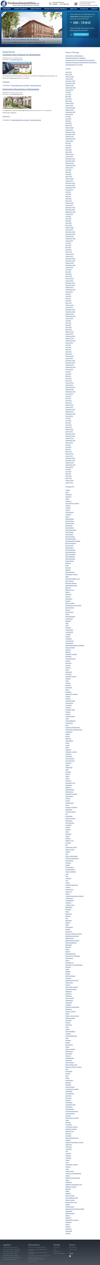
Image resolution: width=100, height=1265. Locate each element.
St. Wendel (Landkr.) (71, 1127)
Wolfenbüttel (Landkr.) (72, 1220)
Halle (67, 769)
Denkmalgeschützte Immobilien (74, 645)
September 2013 (70, 391)
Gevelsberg (68, 732)
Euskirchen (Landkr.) (71, 694)
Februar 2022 (69, 178)
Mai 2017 (68, 298)
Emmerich (68, 674)
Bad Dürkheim (69, 528)
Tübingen (68, 1155)
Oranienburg (69, 1000)
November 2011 (70, 436)
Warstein (68, 1189)
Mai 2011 (68, 449)
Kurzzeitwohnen (70, 869)
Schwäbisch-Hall (70, 1104)
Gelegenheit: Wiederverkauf (73, 729)
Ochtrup (67, 985)
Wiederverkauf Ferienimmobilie (74, 1209)
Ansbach (68, 508)
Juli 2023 (68, 143)
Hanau (67, 778)
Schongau (68, 1098)
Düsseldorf (68, 672)
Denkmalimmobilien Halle (10, 1259)
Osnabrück (68, 1002)
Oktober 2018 (69, 263)
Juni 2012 (68, 420)
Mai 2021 (68, 196)
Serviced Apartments (71, 1111)
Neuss (67, 960)
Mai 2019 (68, 247)
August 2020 (69, 214)
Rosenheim (68, 1071)
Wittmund (68, 1218)
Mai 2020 (68, 221)
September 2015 (70, 340)
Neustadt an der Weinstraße (73, 965)
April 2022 (68, 174)
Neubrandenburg (70, 954)
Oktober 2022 (69, 163)
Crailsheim (68, 639)
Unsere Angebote (20, 8)
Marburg (68, 916)
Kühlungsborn (69, 867)
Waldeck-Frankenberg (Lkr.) (73, 1184)
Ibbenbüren (68, 820)
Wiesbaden (68, 1211)
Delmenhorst (69, 643)
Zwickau (67, 1233)
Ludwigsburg (69, 898)
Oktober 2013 (69, 389)
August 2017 (69, 292)
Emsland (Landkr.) (70, 676)
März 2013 (68, 403)
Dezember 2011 (70, 434)
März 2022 (68, 176)
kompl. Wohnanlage (71, 856)
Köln (66, 854)
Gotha (67, 747)
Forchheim (68, 705)
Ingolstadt (68, 825)
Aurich (67, 516)
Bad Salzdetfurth (70, 552)
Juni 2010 (68, 471)
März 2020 (68, 225)
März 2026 (68, 74)
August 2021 (69, 190)
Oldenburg (68, 996)
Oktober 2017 (69, 287)
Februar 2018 (69, 278)
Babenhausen (69, 519)
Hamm (67, 776)
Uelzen (67, 1160)
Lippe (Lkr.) (68, 891)
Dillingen (68, 652)
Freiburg (68, 714)
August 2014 (69, 369)
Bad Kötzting (69, 534)
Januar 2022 (69, 181)
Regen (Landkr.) (70, 1049)
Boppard (68, 601)
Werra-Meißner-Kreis (71, 1198)
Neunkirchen (69, 958)
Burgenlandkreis (70, 616)
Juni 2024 (68, 119)
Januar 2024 (69, 130)
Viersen (67, 1175)
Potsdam (68, 1033)
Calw (66, 623)
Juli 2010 (68, 469)
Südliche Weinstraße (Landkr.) (74, 1142)
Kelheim (67, 838)
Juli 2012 (68, 418)
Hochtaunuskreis (70, 812)
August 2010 (69, 467)
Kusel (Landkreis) (70, 871)
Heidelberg (68, 785)
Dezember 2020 (70, 207)
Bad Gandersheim (70, 530)
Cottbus (67, 636)
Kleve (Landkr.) (70, 849)
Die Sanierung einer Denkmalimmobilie (38, 1256)
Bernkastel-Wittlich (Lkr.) (72, 579)
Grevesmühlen (69, 758)
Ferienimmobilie (70, 701)
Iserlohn (67, 827)
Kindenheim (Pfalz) (71, 847)
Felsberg (68, 698)
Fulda (67, 718)
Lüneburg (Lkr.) (70, 905)
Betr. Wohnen (69, 581)
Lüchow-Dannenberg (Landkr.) (74, 896)
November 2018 (70, 261)
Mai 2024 (68, 121)
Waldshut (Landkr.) (71, 1187)
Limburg (67, 887)
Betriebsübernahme (71, 585)
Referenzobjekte (32, 1261)
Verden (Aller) (69, 1171)
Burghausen (69, 619)
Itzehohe (68, 829)
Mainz (67, 911)
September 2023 (70, 138)
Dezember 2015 (70, 336)
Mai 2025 (68, 96)
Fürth (67, 725)
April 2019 (68, 249)
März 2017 (68, 303)
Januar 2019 (69, 256)
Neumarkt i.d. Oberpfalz (72, 956)
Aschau (67, 510)
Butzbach (68, 621)
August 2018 (69, 267)
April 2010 (68, 476)
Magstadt (68, 909)
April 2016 (68, 327)
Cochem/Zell (69, 632)
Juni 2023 (68, 145)
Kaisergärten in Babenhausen (74, 56)
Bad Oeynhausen (70, 543)
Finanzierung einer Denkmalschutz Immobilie (37, 1253)
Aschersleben (69, 512)
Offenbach (68, 991)
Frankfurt (68, 707)
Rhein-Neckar (69, 1062)
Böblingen (68, 594)
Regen (67, 1047)
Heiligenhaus (69, 792)
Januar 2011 (69, 456)
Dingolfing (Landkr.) (71, 654)
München (68, 947)
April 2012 (68, 425)
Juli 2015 (68, 345)
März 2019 (68, 252)
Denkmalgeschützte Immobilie (20, 85)
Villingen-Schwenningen (72, 1178)
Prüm (67, 1038)
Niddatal (67, 971)
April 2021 (68, 198)
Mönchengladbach (70, 942)
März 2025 (68, 101)
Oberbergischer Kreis (71, 980)
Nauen (67, 949)
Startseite (7, 8)
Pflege (67, 1013)
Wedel (67, 1191)
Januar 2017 (69, 307)
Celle (67, 625)
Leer (66, 880)
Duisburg (68, 667)
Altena (67, 499)
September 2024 (70, 112)
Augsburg (68, 514)
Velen (67, 1169)
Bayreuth (68, 568)
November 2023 (70, 134)
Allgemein (68, 497)
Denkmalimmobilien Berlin (10, 1253)
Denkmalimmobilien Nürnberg (11, 1251)
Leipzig (67, 883)
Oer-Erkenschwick (70, 989)
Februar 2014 (69, 383)
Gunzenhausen (70, 761)
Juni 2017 (68, 296)
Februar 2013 (69, 405)
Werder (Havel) (70, 1195)
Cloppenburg (69, 630)
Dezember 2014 (70, 360)
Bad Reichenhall (70, 550)
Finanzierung (69, 703)
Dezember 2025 (70, 81)
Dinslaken (68, 656)
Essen (67, 690)
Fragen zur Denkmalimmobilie (55, 8)
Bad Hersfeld (69, 532)
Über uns (73, 8)
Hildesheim (68, 809)
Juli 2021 (68, 192)
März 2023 (68, 152)
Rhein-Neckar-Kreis (71, 1065)
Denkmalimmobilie (35, 85)
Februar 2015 (69, 356)
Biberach (68, 587)
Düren (67, 670)
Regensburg (69, 1051)
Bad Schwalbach (70, 554)
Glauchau (68, 738)
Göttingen (68, 749)
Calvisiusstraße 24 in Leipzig (74, 64)
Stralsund (68, 1133)
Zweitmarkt (68, 1231)
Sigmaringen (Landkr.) (72, 1118)
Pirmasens (68, 1025)
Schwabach (68, 1102)
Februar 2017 (69, 305)
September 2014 (70, 367)
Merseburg (68, 931)
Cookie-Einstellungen (59, 1253)
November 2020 (70, 209)
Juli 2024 (68, 116)
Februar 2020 (69, 227)
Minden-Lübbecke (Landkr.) (73, 934)
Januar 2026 (69, 79)
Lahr (66, 876)
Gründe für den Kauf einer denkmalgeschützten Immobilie (36, 1258)
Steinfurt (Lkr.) (69, 1131)
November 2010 (70, 460)
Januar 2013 (69, 407)
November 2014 (70, 363)
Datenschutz (57, 1251)
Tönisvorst (68, 1147)
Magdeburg (68, 907)
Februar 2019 (69, 254)
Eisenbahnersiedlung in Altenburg (75, 58)
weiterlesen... (7, 82)
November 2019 (70, 234)
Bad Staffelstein (70, 556)
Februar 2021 (69, 203)
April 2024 (68, 123)
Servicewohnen (70, 1113)
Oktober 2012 (69, 411)
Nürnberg (68, 978)
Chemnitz (68, 627)
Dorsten (67, 661)
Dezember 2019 (70, 232)
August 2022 (69, 167)
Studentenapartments (71, 1138)
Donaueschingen (70, 658)
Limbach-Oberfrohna (71, 885)
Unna (67, 1162)
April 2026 (68, 72)
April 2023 (68, 150)
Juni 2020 (68, 218)
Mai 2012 (68, 422)
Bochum (67, 596)
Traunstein (68, 1149)
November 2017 (70, 285)
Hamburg (68, 772)
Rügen (67, 1078)
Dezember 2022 (70, 158)
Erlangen (68, 685)
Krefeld (67, 865)
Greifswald (68, 756)
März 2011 (68, 451)
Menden (67, 929)
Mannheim (68, 914)
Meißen (67, 923)
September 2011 (70, 440)
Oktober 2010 (69, 462)
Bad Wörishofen (70, 559)
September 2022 (70, 165)
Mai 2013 (68, 398)
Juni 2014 (68, 374)
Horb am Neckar (70, 818)
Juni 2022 (68, 170)
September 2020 (70, 212)
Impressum (56, 1247)
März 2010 (68, 478)
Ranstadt (68, 1040)
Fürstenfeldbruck (70, 721)
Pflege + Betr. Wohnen (72, 1016)
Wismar (67, 1215)
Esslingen (68, 692)
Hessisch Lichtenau (71, 807)
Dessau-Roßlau (70, 647)
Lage (66, 874)
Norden (67, 974)
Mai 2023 (68, 147)
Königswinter (69, 860)
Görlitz (67, 743)
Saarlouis (68, 1082)
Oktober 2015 (69, 338)
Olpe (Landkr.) (69, 998)
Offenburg (68, 994)
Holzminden (69, 816)
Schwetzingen (69, 1109)
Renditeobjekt (69, 1058)
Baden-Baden (69, 561)
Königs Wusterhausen (72, 858)
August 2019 (69, 241)
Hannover (68, 781)
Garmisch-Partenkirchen (72, 727)
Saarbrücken (69, 1080)
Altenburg (68, 501)
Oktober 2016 (69, 314)
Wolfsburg (68, 1222)
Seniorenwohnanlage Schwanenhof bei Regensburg (81, 62)
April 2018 (68, 274)
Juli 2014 (68, 371)
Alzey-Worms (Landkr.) (72, 503)
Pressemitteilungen (71, 1036)
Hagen (67, 765)
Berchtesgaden (70, 572)
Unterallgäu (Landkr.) (71, 1164)
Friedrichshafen (70, 716)
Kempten (68, 843)
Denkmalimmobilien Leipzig (10, 1247)
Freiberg (68, 712)
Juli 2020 (68, 216)
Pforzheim (68, 1020)
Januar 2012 (69, 431)
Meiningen (68, 920)
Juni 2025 (68, 94)
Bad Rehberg (69, 548)
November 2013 (70, 387)
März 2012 (68, 427)
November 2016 (70, 312)
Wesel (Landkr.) (70, 1200)
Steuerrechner (73, 1247)
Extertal (67, 696)
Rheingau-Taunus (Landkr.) (73, 1067)
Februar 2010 (69, 480)
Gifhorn (67, 736)
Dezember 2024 (70, 107)
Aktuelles (84, 8)
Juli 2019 (68, 243)
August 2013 (69, 394)
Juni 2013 (68, 396)
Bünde (67, 614)
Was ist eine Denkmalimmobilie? (37, 1247)
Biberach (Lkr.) (69, 590)
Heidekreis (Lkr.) (70, 783)
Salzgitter (68, 1084)
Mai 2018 (68, 272)
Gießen (67, 734)
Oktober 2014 (69, 365)
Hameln (67, 774)
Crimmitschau (69, 641)
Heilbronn (68, 787)
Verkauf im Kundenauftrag (73, 1173)
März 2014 (68, 380)
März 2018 (68, 276)
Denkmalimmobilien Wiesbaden (11, 1257)
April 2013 (68, 400)
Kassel (67, 836)
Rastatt (67, 1042)
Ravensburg (69, 1045)
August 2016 (69, 318)
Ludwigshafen (69, 900)
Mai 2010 (68, 474)
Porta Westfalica (70, 1031)
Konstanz (68, 863)
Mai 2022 (68, 172)
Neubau (67, 951)
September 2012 (70, 414)
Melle (67, 925)
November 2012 (70, 409)
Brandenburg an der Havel (73, 605)
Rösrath (67, 1073)
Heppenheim (69, 796)
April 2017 (68, 300)
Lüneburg (68, 903)
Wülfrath (68, 1226)
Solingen (68, 1122)
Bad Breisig (68, 525)
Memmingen (69, 927)
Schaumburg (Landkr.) (72, 1089)
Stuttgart (68, 1140)
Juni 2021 (68, 194)
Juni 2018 (68, 269)
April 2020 (68, 223)
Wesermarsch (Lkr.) (71, 1202)
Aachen (67, 490)
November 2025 (70, 83)
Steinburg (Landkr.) (71, 1129)
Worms (67, 1224)
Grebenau (68, 754)
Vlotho (67, 1180)
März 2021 (68, 201)
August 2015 (69, 343)
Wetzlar (67, 1204)
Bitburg (67, 592)
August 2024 (69, 114)
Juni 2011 (68, 447)
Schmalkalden (69, 1093)
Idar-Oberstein (69, 823)
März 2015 (68, 354)
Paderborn (68, 1009)
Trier (66, 1151)
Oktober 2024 (69, 110)
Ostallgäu (68, 1005)
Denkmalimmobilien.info (21, 3)
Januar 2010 (69, 482)
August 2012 (69, 416)
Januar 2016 (69, 334)
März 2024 (68, 125)
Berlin (67, 576)
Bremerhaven (69, 612)
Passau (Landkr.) (70, 1011)
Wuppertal (68, 1229)
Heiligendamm (69, 789)
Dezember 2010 (70, 458)
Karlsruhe (68, 834)
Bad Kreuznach (70, 536)
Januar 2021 (69, 205)
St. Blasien (68, 1124)
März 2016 (68, 329)
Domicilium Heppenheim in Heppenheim (21, 89)
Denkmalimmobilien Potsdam (11, 1255)
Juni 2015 (68, 347)
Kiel (66, 845)
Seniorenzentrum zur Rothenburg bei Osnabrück (80, 60)
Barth (67, 565)
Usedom (68, 1167)
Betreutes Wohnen (71, 583)
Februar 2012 (69, 429)
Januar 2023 (69, 156)
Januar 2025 (69, 105)
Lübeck (67, 894)
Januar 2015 (69, 358)
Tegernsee (68, 1144)
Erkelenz (68, 683)
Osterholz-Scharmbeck (72, 1007)
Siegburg (68, 1116)
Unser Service (35, 8)
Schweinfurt (69, 1107)
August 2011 (69, 442)
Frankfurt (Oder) (70, 710)
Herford (67, 800)
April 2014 (68, 378)
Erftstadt (68, 678)
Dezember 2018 (70, 258)
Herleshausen (69, 803)
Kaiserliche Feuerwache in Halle (21, 40)
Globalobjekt (69, 741)
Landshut (68, 878)
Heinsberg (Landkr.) (71, 794)
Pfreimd (67, 1022)
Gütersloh (68, 763)
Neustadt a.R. (69, 962)
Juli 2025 (68, 92)
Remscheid (68, 1053)
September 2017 (70, 289)
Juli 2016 (68, 320)
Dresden (68, 665)
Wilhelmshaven (70, 1213)
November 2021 (70, 185)
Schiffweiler (68, 1091)
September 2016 (70, 316)
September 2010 (70, 465)
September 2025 (70, 87)
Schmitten (68, 1096)
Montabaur (68, 945)
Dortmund (68, 663)
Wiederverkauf (69, 1207)
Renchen (68, 1056)
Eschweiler (68, 687)
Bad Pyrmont (69, 545)
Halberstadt (68, 767)
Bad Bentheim (69, 521)
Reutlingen (68, 1060)
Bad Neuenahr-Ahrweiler (72, 541)
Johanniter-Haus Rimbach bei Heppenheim (21, 54)
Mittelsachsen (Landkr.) (72, 940)
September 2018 (70, 265)
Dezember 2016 (70, 309)
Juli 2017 (68, 294)
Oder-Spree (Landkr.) (71, 987)
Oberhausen (69, 982)
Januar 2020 (69, 229)
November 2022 (70, 161)
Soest (67, 1120)
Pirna (67, 1027)
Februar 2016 (69, 332)
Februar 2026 (69, 76)
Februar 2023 (69, 154)
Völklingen (68, 1182)
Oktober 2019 (69, 236)
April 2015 (68, 351)
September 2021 (70, 187)
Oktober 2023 (69, 136)
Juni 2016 (68, 323)
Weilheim (68, 1193)
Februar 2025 (69, 103)
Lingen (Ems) (69, 889)
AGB (55, 1249)
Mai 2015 (68, 349)
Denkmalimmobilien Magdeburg (11, 1249)
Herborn (67, 798)
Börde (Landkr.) (70, 603)
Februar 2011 (69, 454)
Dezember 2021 (70, 183)
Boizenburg (68, 599)
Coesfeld (68, 634)
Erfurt (67, 681)
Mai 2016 (68, 325)
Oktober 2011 (69, 438)
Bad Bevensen (69, 523)
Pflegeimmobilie (70, 1018)
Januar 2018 (69, 280)
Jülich (67, 832)
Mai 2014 (68, 376)
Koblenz (67, 852)
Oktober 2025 (69, 85)
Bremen (67, 610)
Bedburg (68, 570)
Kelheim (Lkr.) (69, 840)
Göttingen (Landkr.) (71, 752)
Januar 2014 (69, 385)
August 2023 (69, 141)
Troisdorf (68, 1153)
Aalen (67, 492)
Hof (66, 814)
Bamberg (68, 563)
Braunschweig (69, 607)
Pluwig (67, 1029)
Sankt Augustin (69, 1087)
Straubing (68, 1136)
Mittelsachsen (69, 938)
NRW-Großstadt (70, 976)
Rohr (66, 1069)
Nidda (67, 969)
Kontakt (94, 8)
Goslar (67, 745)
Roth (66, 1076)
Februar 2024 (69, 127)
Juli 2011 (68, 445)
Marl (66, 918)
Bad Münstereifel (70, 539)
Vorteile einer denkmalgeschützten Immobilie (37, 1250)
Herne (67, 805)
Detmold (68, 650)
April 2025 (68, 99)
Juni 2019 (68, 245)
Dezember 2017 (70, 283)
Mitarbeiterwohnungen (72, 936)
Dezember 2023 (70, 132)
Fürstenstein (69, 723)
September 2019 (70, 238)
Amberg (67, 505)
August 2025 (69, 90)
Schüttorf (68, 1100)
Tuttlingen (68, 1158)
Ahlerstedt (68, 494)
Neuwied (68, 967)
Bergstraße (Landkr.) (71, 574)
